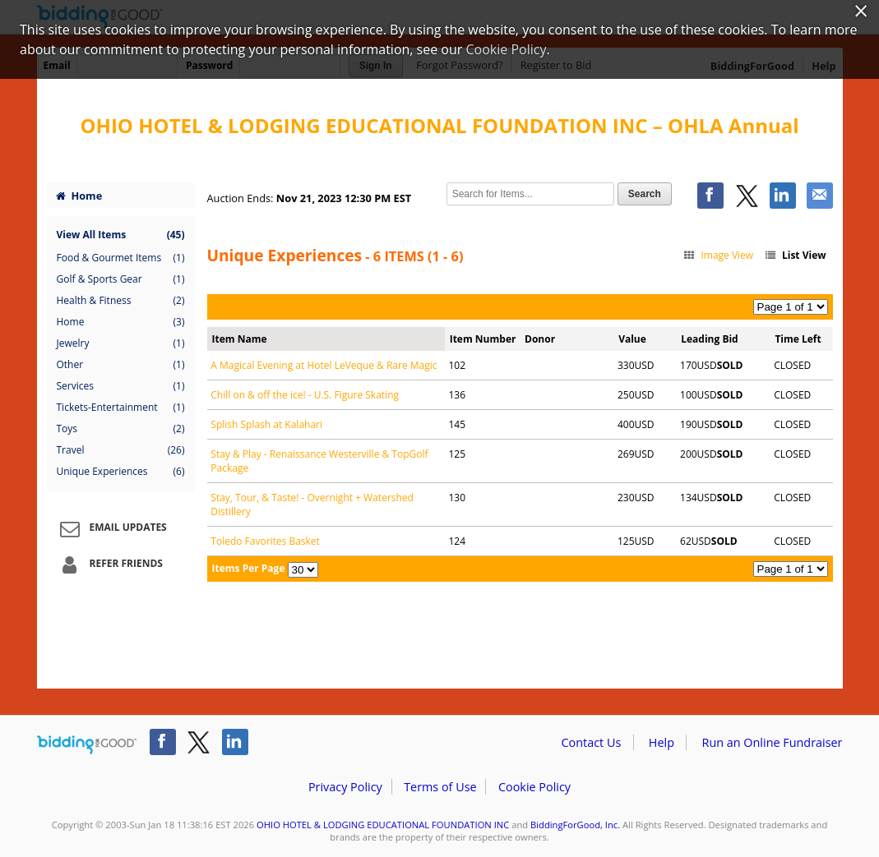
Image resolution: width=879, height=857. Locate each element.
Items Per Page (248, 568)
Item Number (483, 339)
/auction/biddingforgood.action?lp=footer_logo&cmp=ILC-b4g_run (86, 745)
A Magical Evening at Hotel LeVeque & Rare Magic (323, 365)
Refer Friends (109, 564)
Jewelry (121, 343)
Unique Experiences (121, 471)
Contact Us (592, 742)
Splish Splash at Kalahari (266, 424)
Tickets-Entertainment (121, 407)
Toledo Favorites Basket (265, 541)
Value (632, 339)
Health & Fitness (121, 301)
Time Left (798, 339)
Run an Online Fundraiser (772, 742)
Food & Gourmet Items (121, 258)
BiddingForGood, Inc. (575, 824)
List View (794, 255)
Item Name (239, 339)
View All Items (121, 235)
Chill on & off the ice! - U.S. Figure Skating (304, 395)
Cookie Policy (534, 787)
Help (661, 742)
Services (121, 386)
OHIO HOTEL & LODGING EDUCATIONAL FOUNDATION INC (383, 824)
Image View (718, 255)
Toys (121, 429)
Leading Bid (709, 339)
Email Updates (111, 528)
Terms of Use (440, 787)
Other (121, 365)
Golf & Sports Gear (121, 279)
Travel (121, 450)
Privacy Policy (345, 787)
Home (79, 195)
